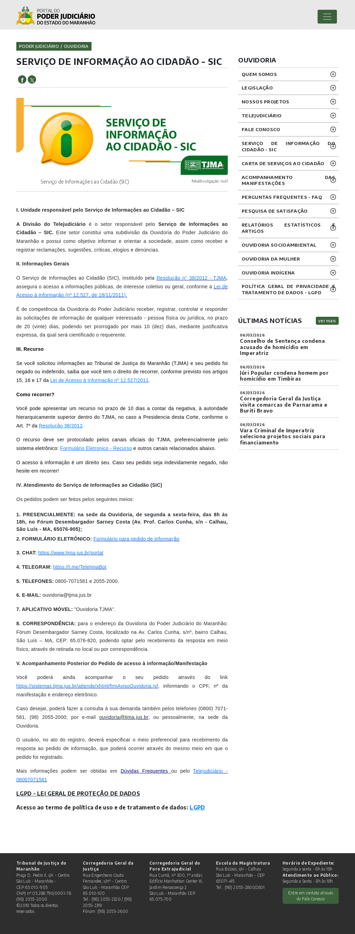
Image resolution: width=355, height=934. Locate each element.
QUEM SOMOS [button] (259, 74)
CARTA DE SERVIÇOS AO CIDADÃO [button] (283, 163)
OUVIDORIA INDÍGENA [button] (268, 272)
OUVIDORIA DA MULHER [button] (271, 259)
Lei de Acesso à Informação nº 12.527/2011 (99, 380)
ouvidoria (76, 46)
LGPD (197, 807)
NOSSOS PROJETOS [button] (265, 101)
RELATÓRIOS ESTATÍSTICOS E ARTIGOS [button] (288, 228)
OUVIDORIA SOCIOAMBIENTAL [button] (279, 245)
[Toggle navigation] (327, 17)
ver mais (327, 320)
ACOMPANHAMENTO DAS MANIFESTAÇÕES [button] (288, 180)
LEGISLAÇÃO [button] (257, 88)
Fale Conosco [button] (261, 129)
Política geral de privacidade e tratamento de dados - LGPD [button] (288, 289)
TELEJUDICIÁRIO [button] (262, 115)
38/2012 (73, 425)
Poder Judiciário (39, 46)
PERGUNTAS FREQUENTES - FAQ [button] (282, 197)
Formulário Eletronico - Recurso (96, 448)
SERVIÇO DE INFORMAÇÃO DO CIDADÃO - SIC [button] (288, 146)
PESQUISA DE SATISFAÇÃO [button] (275, 211)
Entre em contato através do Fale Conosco (310, 895)
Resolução (51, 425)
